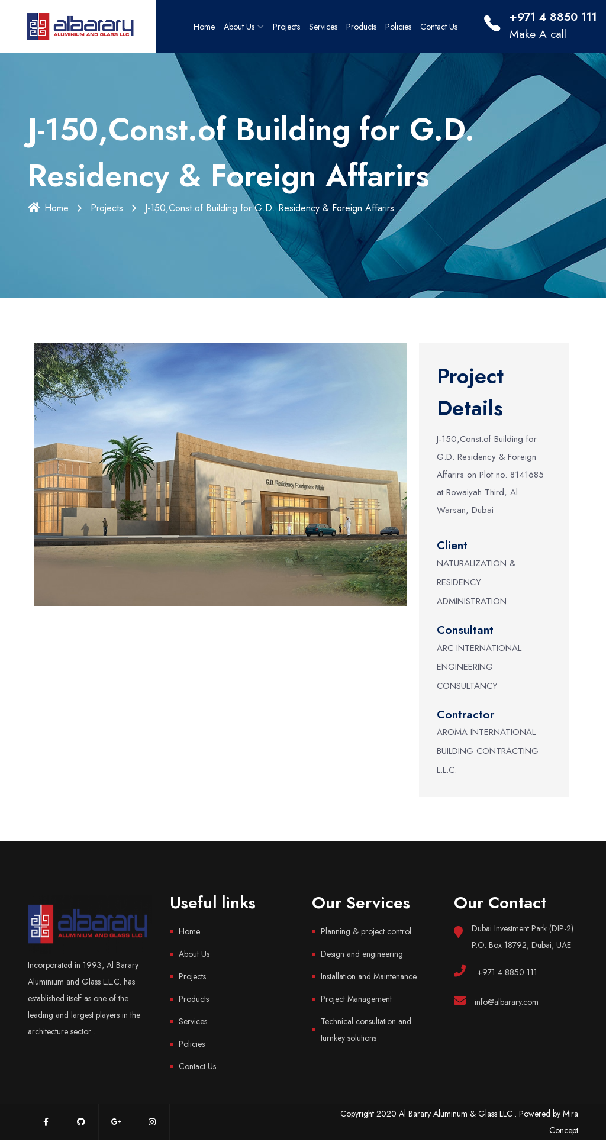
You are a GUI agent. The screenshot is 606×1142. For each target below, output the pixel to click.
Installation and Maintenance (369, 976)
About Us (239, 27)
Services (323, 27)
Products (361, 27)
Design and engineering (362, 954)
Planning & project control (366, 931)
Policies (398, 27)
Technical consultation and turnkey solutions (366, 1029)
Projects (286, 27)
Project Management (356, 999)
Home (204, 27)
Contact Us (438, 27)
